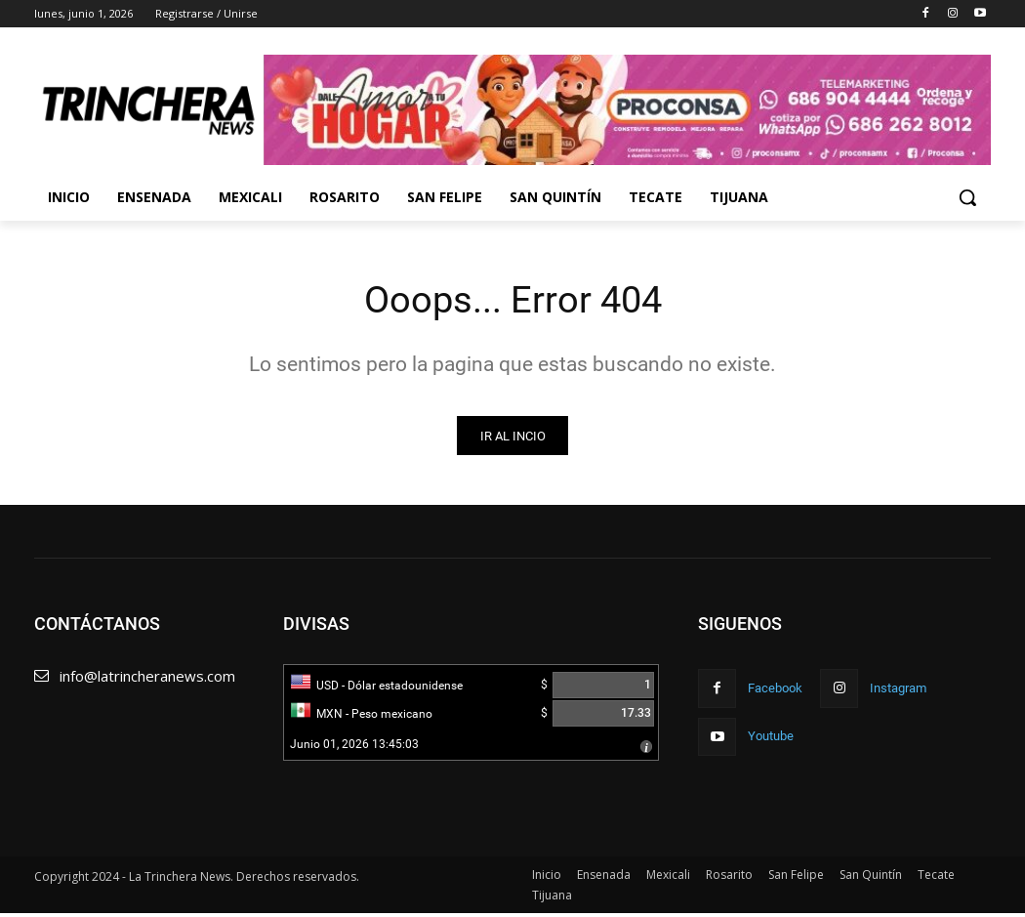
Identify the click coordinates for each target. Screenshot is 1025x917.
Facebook (775, 691)
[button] (967, 197)
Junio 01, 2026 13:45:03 (354, 748)
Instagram (898, 691)
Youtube (771, 738)
